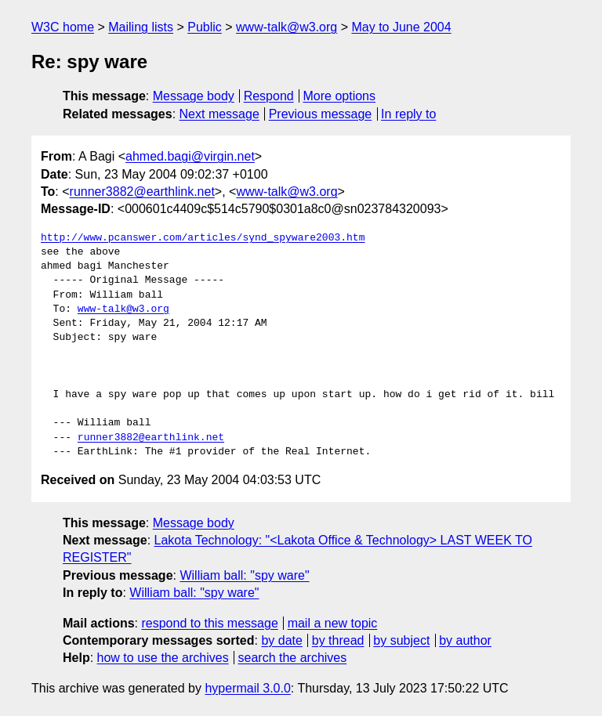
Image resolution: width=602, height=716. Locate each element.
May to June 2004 (401, 27)
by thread (338, 640)
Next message (219, 114)
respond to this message (209, 623)
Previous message (320, 114)
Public (204, 27)
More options (339, 96)
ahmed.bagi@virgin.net (190, 156)
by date (281, 640)
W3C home (62, 27)
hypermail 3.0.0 (247, 688)
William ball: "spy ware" (244, 575)
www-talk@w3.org (286, 27)
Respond (269, 96)
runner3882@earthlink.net (142, 191)
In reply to (408, 114)
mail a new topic (333, 623)
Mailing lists (140, 27)
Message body (193, 96)
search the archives (292, 657)
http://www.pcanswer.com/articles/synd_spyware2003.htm (202, 238)
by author (465, 640)
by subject (401, 640)
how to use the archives (163, 657)
